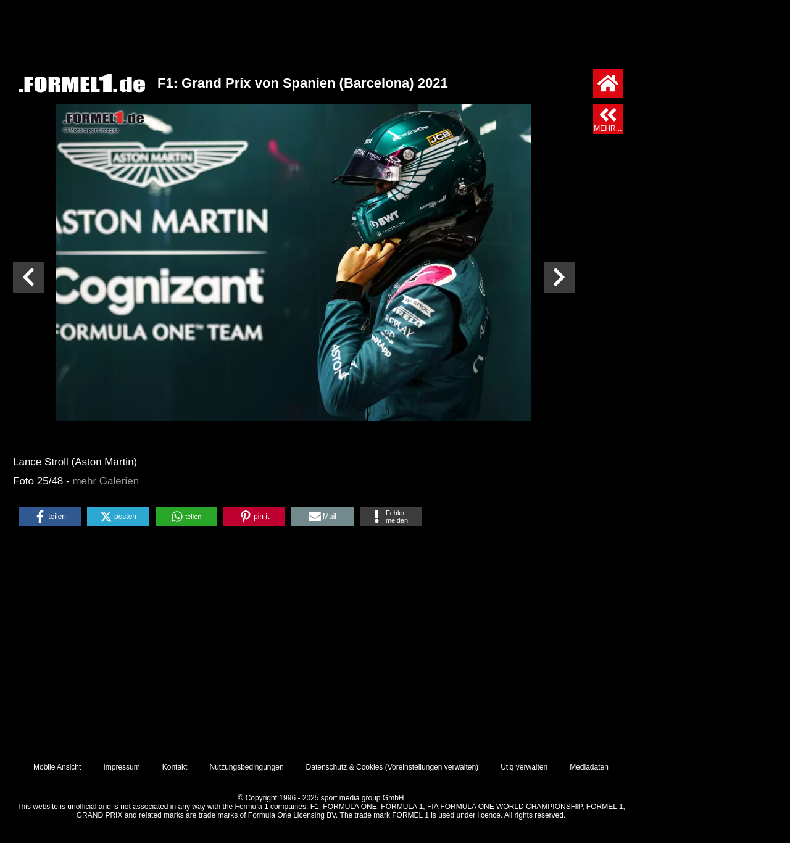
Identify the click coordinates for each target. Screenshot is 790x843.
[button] (50, 516)
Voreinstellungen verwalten (432, 767)
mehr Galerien (105, 481)
